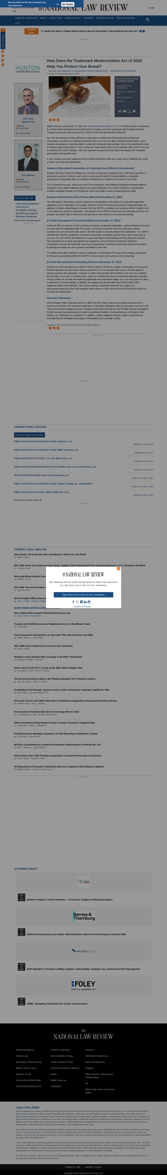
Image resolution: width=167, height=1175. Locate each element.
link (85, 602)
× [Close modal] (118, 568)
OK (57, 4)
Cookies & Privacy (82, 606)
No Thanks (67, 4)
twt (77, 602)
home (89, 602)
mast (81, 602)
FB (73, 602)
